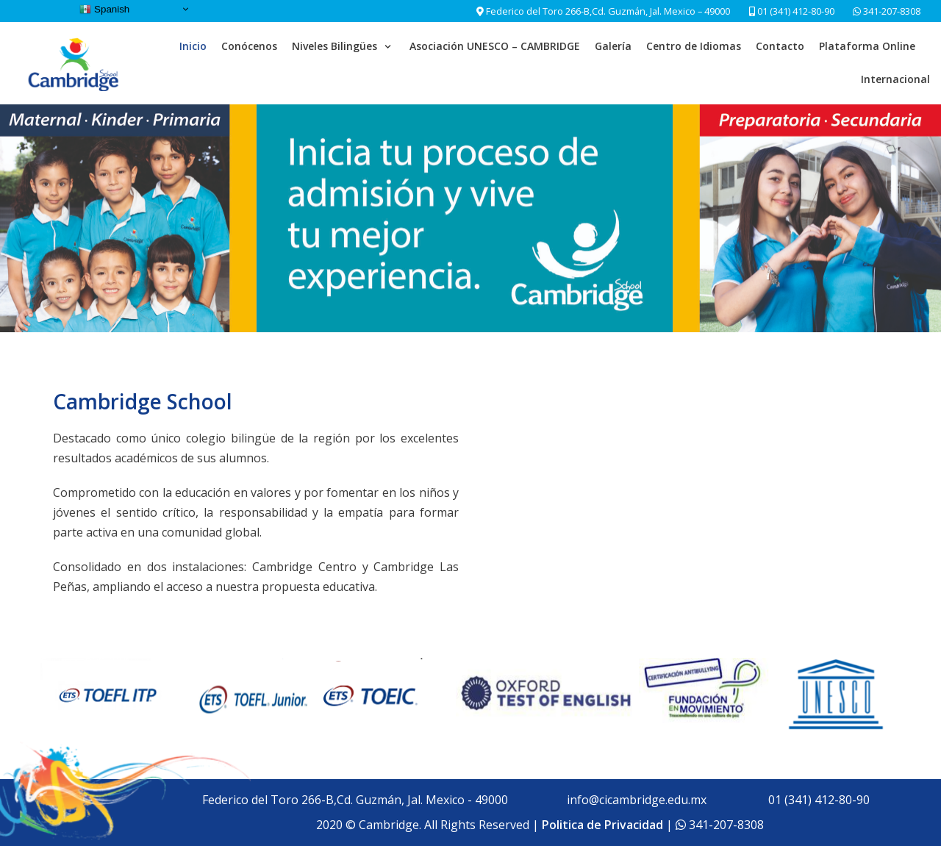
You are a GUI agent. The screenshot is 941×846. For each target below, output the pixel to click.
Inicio (193, 46)
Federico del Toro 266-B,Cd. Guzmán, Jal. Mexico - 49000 (355, 800)
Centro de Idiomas (693, 46)
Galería (613, 46)
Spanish (104, 9)
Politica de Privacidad (602, 825)
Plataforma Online (867, 46)
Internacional (895, 79)
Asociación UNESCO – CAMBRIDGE (494, 46)
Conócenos (249, 46)
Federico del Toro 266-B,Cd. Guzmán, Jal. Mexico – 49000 (608, 11)
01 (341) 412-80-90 (791, 11)
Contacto (780, 46)
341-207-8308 (890, 11)
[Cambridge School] (75, 63)
